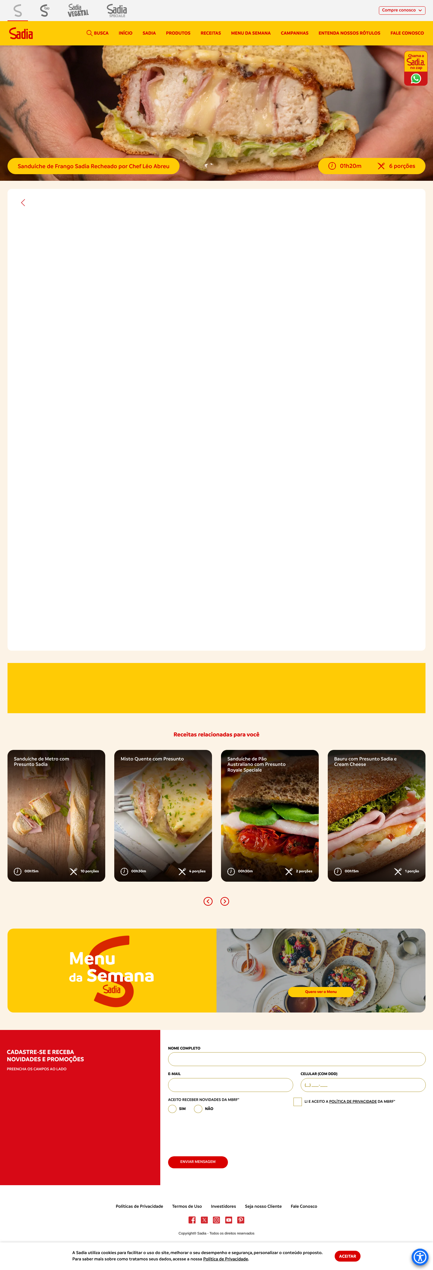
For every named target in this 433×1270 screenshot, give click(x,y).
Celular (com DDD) (319, 1074)
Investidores (223, 1206)
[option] (56, 816)
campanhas (295, 33)
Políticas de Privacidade (139, 1206)
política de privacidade (353, 1101)
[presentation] (213, 1132)
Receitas (211, 33)
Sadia (149, 33)
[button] (208, 901)
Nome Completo (184, 1048)
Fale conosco (407, 33)
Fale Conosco (304, 1206)
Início (126, 33)
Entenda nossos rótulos (349, 33)
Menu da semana (251, 33)
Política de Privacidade (225, 1259)
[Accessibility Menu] (420, 1257)
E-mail (174, 1074)
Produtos (178, 33)
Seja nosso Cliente (263, 1206)
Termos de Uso (187, 1206)
